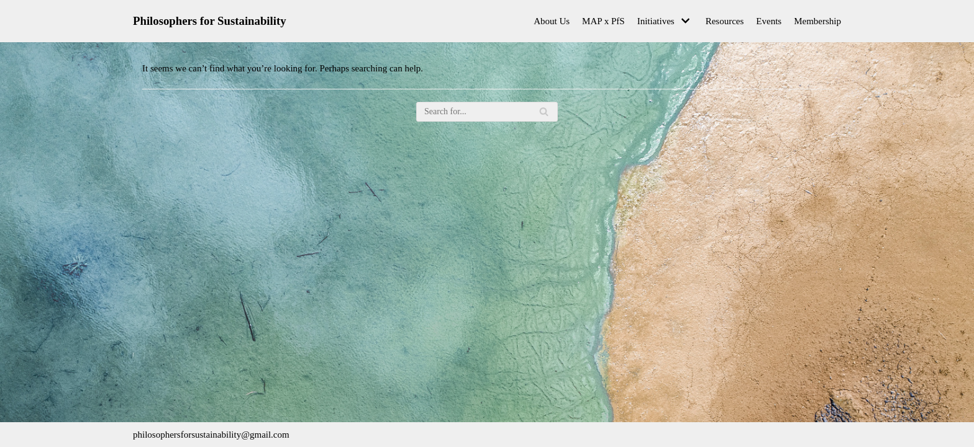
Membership (817, 21)
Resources (725, 21)
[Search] (487, 112)
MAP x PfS (603, 21)
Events (768, 21)
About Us (552, 21)
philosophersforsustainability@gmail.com (211, 435)
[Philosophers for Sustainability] (209, 21)
